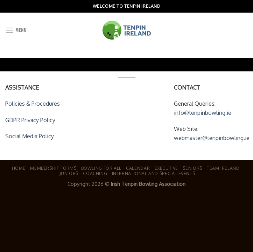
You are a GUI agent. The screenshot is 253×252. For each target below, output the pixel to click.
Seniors (192, 168)
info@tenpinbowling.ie (202, 112)
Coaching (95, 173)
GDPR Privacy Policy (30, 120)
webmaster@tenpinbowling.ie (212, 137)
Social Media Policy (29, 136)
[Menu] (16, 29)
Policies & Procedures (32, 103)
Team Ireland (223, 168)
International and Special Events (153, 173)
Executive (166, 168)
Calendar (138, 168)
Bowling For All (101, 168)
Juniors (69, 173)
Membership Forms (53, 168)
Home (19, 168)
